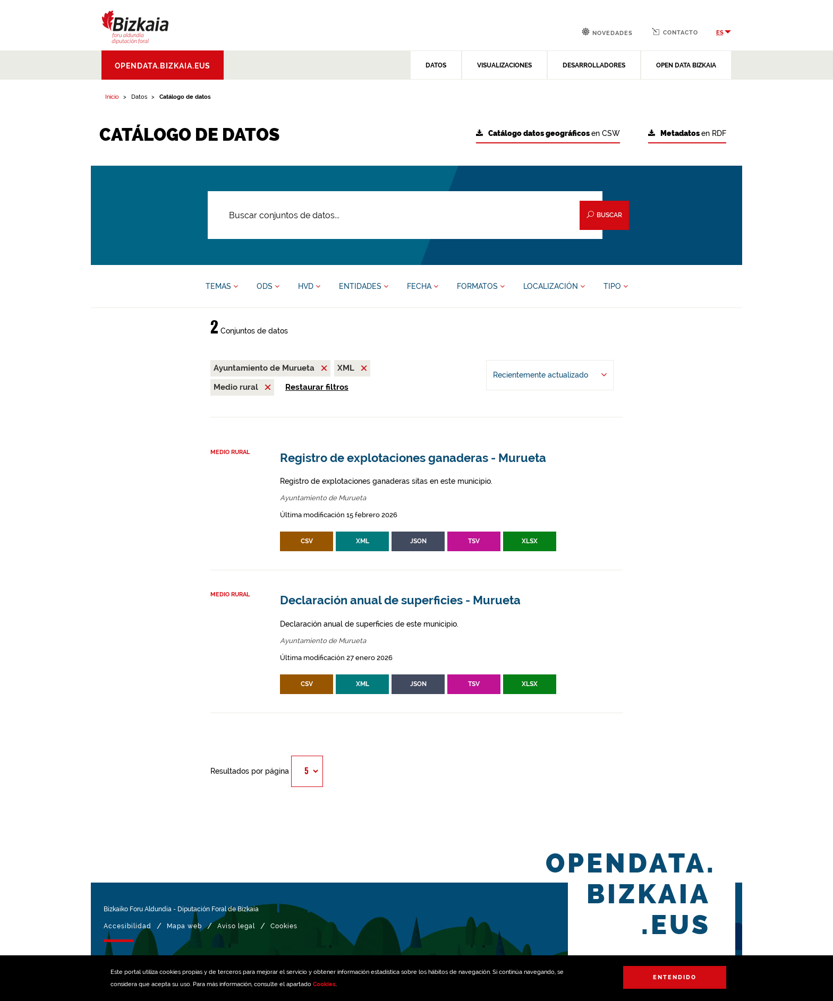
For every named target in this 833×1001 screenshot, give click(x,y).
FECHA (422, 286)
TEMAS (222, 286)
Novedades (607, 32)
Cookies (324, 984)
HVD (309, 286)
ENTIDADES (363, 286)
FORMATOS (481, 286)
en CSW (548, 133)
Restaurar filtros (316, 387)
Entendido (674, 977)
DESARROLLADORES (594, 65)
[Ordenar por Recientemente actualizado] (550, 375)
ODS (268, 286)
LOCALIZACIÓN (554, 286)
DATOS (436, 65)
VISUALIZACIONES (504, 65)
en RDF (687, 133)
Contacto (675, 32)
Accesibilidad (127, 926)
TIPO (616, 286)
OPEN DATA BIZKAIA (686, 65)
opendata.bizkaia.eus (162, 66)
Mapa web (184, 926)
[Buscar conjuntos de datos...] (405, 215)
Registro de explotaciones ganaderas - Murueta (413, 458)
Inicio (112, 96)
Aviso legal (236, 926)
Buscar (604, 215)
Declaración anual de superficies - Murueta (400, 600)
